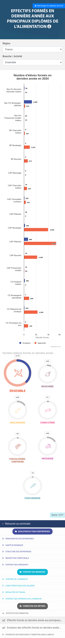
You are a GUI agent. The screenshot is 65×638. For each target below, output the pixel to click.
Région (6, 43)
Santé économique (12, 545)
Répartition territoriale (15, 558)
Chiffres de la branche (15, 579)
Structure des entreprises (16, 552)
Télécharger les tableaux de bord (49, 6)
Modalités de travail (13, 592)
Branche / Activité (12, 56)
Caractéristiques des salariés (18, 586)
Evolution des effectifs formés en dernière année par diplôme (33, 627)
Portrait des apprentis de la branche (22, 599)
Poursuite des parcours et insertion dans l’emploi (28, 635)
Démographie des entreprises (18, 539)
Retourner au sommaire (16, 523)
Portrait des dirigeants (15, 565)
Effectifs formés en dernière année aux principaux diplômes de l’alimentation (33, 620)
